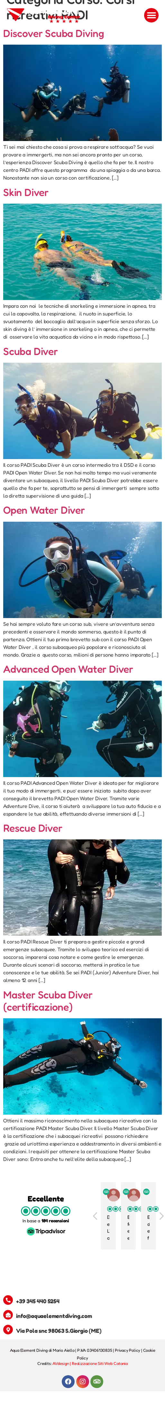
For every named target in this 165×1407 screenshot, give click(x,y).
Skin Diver (26, 192)
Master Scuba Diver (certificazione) (47, 1000)
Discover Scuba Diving (53, 33)
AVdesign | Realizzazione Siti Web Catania (90, 1363)
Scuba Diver (30, 351)
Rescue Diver (32, 828)
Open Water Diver (44, 510)
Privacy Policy (127, 1350)
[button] (151, 15)
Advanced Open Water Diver (68, 669)
